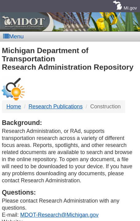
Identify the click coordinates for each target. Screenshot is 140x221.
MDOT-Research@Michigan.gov (59, 215)
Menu (13, 36)
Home (13, 106)
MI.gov (130, 8)
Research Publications (56, 106)
